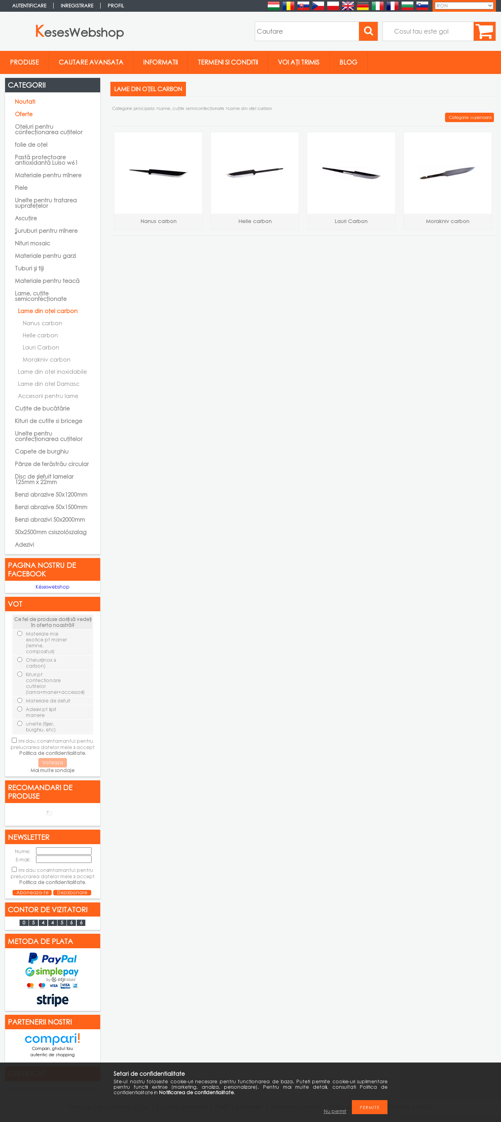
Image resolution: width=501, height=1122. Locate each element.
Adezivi (24, 544)
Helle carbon (40, 335)
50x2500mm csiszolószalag (51, 532)
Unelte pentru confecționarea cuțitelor (49, 436)
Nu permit (335, 1111)
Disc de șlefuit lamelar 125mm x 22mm (44, 479)
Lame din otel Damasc (48, 383)
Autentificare (29, 6)
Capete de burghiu (41, 451)
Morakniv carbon (46, 359)
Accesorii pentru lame (48, 396)
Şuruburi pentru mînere (46, 230)
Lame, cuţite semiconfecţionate (191, 108)
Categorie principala (133, 108)
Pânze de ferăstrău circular (52, 464)
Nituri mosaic (32, 243)
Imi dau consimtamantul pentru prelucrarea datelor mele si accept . (53, 747)
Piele (21, 187)
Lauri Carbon (41, 347)
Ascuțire (26, 218)
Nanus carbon (42, 323)
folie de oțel (31, 144)
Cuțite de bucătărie (42, 408)
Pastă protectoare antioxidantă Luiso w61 (46, 160)
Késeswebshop (53, 587)
